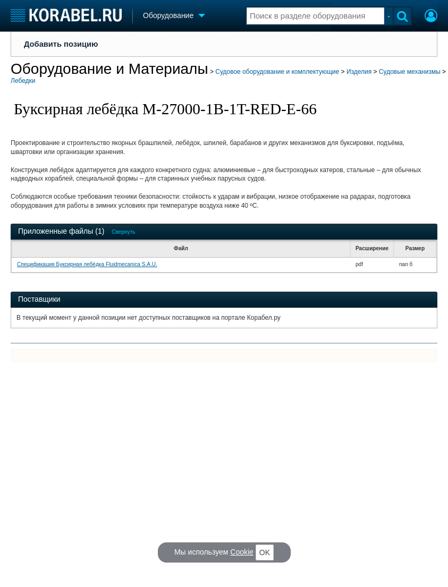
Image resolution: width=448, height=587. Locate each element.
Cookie (241, 552)
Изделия (358, 71)
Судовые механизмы (410, 71)
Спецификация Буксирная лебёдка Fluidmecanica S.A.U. (87, 264)
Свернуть (123, 232)
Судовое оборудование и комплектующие (277, 71)
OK (264, 552)
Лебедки (23, 80)
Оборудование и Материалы (109, 69)
